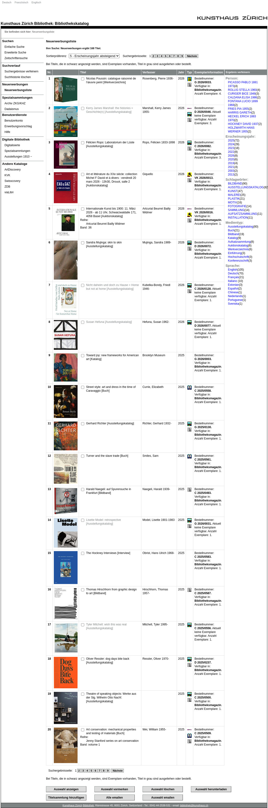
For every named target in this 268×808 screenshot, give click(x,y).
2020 (231, 159)
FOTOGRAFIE (237, 206)
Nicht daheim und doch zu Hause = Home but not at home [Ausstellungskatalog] (112, 286)
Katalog (233, 238)
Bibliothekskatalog (72, 23)
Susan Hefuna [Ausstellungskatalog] (109, 322)
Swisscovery (12, 181)
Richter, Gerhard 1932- (157, 423)
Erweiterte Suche (15, 52)
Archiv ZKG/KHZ (15, 103)
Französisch (21, 2)
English (232, 269)
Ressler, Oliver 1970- (156, 658)
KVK (7, 175)
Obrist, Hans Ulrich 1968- (159, 553)
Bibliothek (43, 23)
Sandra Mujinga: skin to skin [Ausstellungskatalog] (104, 244)
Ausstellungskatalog (240, 226)
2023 (231, 148)
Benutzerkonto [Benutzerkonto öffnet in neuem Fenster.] (14, 120)
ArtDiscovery (13, 169)
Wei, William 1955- (154, 729)
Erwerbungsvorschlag (18, 126)
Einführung (235, 253)
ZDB (7, 186)
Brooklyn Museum (154, 355)
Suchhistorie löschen (18, 77)
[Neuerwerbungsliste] (22, 90)
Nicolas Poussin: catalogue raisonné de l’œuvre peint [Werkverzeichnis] (111, 80)
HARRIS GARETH (239, 112)
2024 (231, 144)
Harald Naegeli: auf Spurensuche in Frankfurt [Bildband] (108, 491)
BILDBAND (235, 183)
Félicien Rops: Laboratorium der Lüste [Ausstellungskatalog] (110, 144)
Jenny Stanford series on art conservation (112, 740)
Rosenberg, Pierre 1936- (158, 78)
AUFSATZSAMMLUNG (242, 213)
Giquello (148, 174)
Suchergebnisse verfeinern (21, 71)
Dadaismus (12, 109)
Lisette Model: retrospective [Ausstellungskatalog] (103, 521)
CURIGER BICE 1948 (242, 93)
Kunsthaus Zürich (17, 23)
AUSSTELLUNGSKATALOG (246, 187)
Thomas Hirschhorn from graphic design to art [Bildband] (111, 591)
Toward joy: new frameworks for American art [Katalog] (112, 357)
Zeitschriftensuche (16, 58)
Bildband (233, 234)
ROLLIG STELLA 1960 (242, 90)
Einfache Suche (14, 46)
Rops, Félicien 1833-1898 (159, 142)
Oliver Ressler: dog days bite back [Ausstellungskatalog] (107, 660)
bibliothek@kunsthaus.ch (194, 805)
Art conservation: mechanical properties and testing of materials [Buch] (111, 731)
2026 (231, 155)
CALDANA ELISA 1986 (242, 97)
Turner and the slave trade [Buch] (107, 455)
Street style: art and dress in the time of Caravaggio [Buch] (111, 388)
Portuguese (235, 300)
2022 (231, 152)
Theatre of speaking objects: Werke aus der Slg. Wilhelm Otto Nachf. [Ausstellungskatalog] (111, 697)
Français (233, 277)
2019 (231, 163)
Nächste (191, 56)
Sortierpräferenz (56, 56)
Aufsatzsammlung (239, 241)
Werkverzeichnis (238, 249)
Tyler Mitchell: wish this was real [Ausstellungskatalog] (106, 626)
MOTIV (232, 202)
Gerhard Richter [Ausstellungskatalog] (110, 423)
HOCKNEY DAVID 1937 (243, 124)
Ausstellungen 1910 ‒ (18, 156)
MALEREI (234, 195)
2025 (231, 140)
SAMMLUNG (236, 210)
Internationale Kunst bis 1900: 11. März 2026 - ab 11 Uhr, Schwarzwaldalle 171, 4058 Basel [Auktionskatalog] (111, 212)
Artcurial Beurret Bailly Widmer (105, 223)
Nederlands (235, 296)
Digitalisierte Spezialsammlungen (17, 148)
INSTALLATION (238, 217)
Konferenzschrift (238, 260)
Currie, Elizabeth (153, 387)
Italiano (233, 281)
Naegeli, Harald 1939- (156, 489)
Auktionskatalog (238, 245)
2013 (231, 174)
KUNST (233, 191)
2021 (231, 167)
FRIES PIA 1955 (238, 108)
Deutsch (6, 2)
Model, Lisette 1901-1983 (159, 520)
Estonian (233, 284)
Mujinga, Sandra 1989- (157, 242)
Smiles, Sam (150, 455)
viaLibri (9, 192)
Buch (231, 230)
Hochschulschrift (238, 257)
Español (233, 288)
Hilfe (7, 132)
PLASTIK (234, 198)
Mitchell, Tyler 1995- (155, 624)
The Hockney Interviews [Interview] (108, 553)
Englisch (36, 2)
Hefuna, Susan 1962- (156, 322)
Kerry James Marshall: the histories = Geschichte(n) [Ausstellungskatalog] (109, 110)
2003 (231, 170)
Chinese (233, 292)
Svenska (233, 303)
